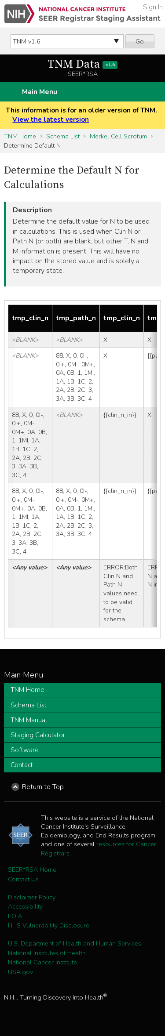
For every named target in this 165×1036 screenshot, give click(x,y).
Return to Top (43, 787)
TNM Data (82, 64)
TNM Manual (29, 720)
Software (25, 750)
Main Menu (39, 92)
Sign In (153, 7)
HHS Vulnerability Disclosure (48, 925)
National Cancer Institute (42, 962)
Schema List (63, 136)
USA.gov (20, 971)
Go (140, 41)
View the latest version (50, 119)
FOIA (15, 916)
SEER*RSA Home (32, 869)
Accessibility (25, 906)
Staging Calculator (38, 735)
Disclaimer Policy (31, 897)
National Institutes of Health (47, 953)
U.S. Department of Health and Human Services (74, 943)
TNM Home (20, 136)
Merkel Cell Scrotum (118, 136)
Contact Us (23, 879)
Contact (22, 765)
